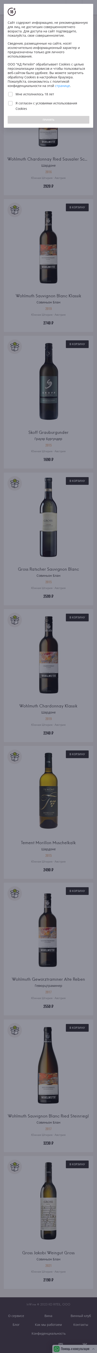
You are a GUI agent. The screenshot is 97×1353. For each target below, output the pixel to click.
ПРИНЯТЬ (48, 119)
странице (62, 86)
